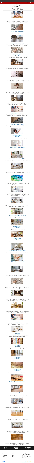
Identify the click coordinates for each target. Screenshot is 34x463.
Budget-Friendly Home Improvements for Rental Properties (17, 215)
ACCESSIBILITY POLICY (25, 462)
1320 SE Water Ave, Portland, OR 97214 (26, 452)
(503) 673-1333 (24, 457)
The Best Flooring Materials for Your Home (17, 113)
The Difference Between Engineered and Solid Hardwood (17, 381)
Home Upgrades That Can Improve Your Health (17, 124)
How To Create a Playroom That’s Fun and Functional (17, 147)
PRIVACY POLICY (21, 462)
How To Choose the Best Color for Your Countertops (17, 261)
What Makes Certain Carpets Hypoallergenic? (17, 31)
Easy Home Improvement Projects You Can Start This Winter (17, 250)
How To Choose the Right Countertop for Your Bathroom (17, 158)
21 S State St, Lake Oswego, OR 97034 (26, 456)
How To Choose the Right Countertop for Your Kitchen (17, 204)
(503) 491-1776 (24, 453)
